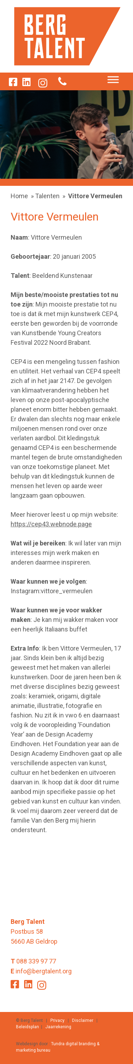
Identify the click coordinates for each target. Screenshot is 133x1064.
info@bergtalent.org (44, 971)
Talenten (47, 196)
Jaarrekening (58, 1026)
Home (19, 196)
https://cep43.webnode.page (51, 524)
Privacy (57, 1020)
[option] (66, 134)
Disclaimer (82, 1020)
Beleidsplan (27, 1026)
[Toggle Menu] (113, 79)
